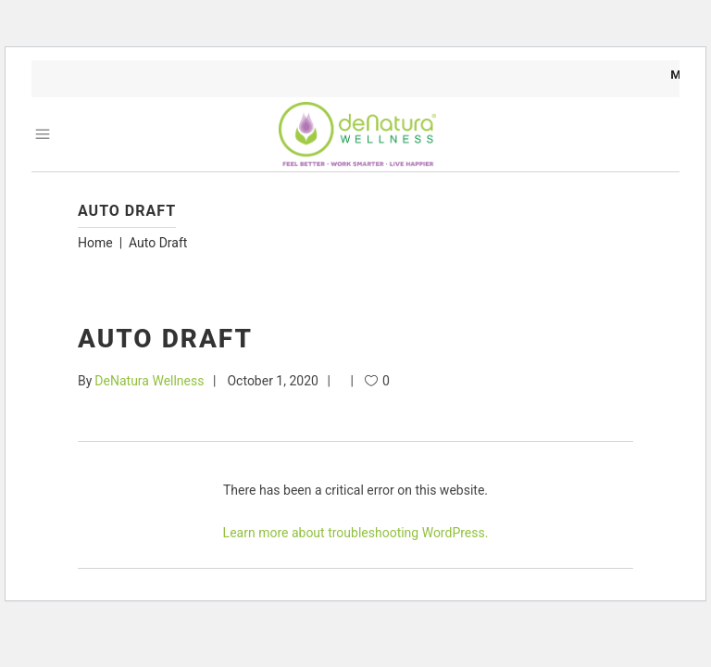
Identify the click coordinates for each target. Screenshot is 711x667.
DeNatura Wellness (149, 380)
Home (95, 242)
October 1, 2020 (272, 380)
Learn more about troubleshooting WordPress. (356, 532)
